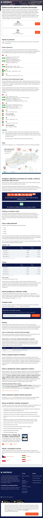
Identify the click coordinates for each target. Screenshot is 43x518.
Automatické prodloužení (25, 492)
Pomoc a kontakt (36, 478)
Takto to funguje (25, 476)
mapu (15, 144)
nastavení (26, 510)
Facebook (5, 444)
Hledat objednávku (36, 482)
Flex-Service (10, 397)
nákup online (18, 306)
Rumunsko (16, 489)
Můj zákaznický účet (37, 480)
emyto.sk (18, 298)
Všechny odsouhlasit (32, 514)
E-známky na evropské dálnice (9, 485)
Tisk (23, 478)
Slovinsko (18, 487)
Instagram (13, 444)
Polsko (5, 460)
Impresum (6, 511)
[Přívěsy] (19, 32)
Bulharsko (3, 487)
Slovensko (13, 487)
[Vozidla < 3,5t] (21, 23)
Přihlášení (35, 315)
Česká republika (8, 456)
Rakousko (26, 460)
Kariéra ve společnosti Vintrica (26, 486)
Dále (37, 23)
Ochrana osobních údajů (13, 511)
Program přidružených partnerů (25, 482)
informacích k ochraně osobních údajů (24, 509)
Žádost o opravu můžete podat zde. (10, 390)
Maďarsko (26, 456)
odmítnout (9, 510)
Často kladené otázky (37, 476)
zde (6, 364)
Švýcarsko (11, 489)
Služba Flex (24, 488)
